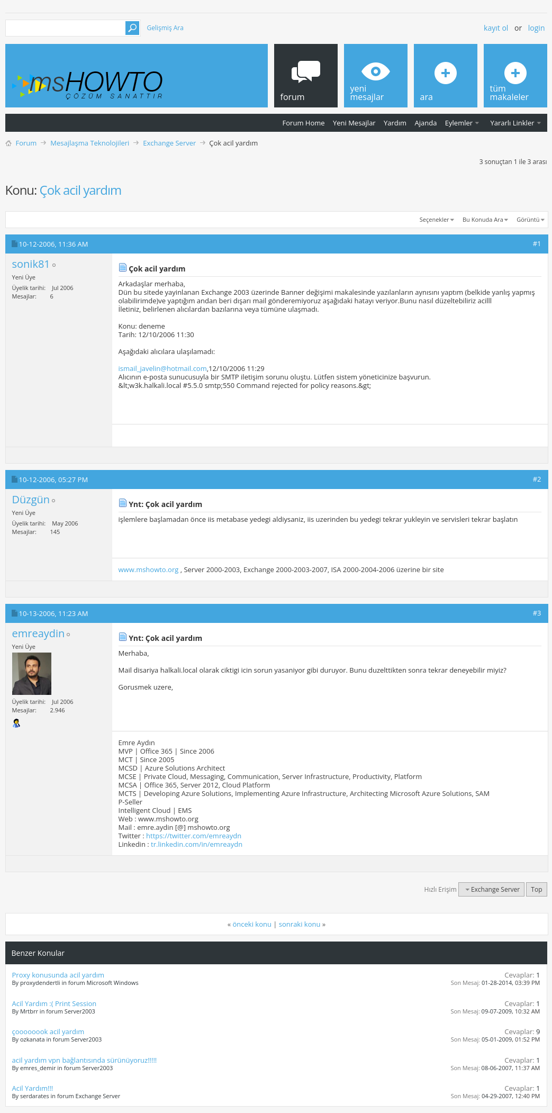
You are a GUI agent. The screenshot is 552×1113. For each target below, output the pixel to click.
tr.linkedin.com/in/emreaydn (196, 844)
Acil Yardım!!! (32, 1088)
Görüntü (528, 219)
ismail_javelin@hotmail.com (163, 368)
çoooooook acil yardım (48, 1031)
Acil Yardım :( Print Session (54, 1003)
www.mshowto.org (149, 569)
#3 (537, 613)
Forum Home (304, 123)
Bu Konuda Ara (483, 219)
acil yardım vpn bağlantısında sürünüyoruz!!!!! (84, 1060)
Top (536, 889)
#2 (537, 479)
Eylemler (459, 123)
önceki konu (252, 924)
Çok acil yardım (81, 189)
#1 (537, 243)
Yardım (395, 123)
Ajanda (426, 123)
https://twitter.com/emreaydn (193, 835)
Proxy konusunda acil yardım (58, 975)
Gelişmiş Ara (165, 27)
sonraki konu (300, 924)
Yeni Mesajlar (354, 123)
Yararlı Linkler (512, 123)
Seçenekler (434, 219)
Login (536, 28)
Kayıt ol (496, 28)
